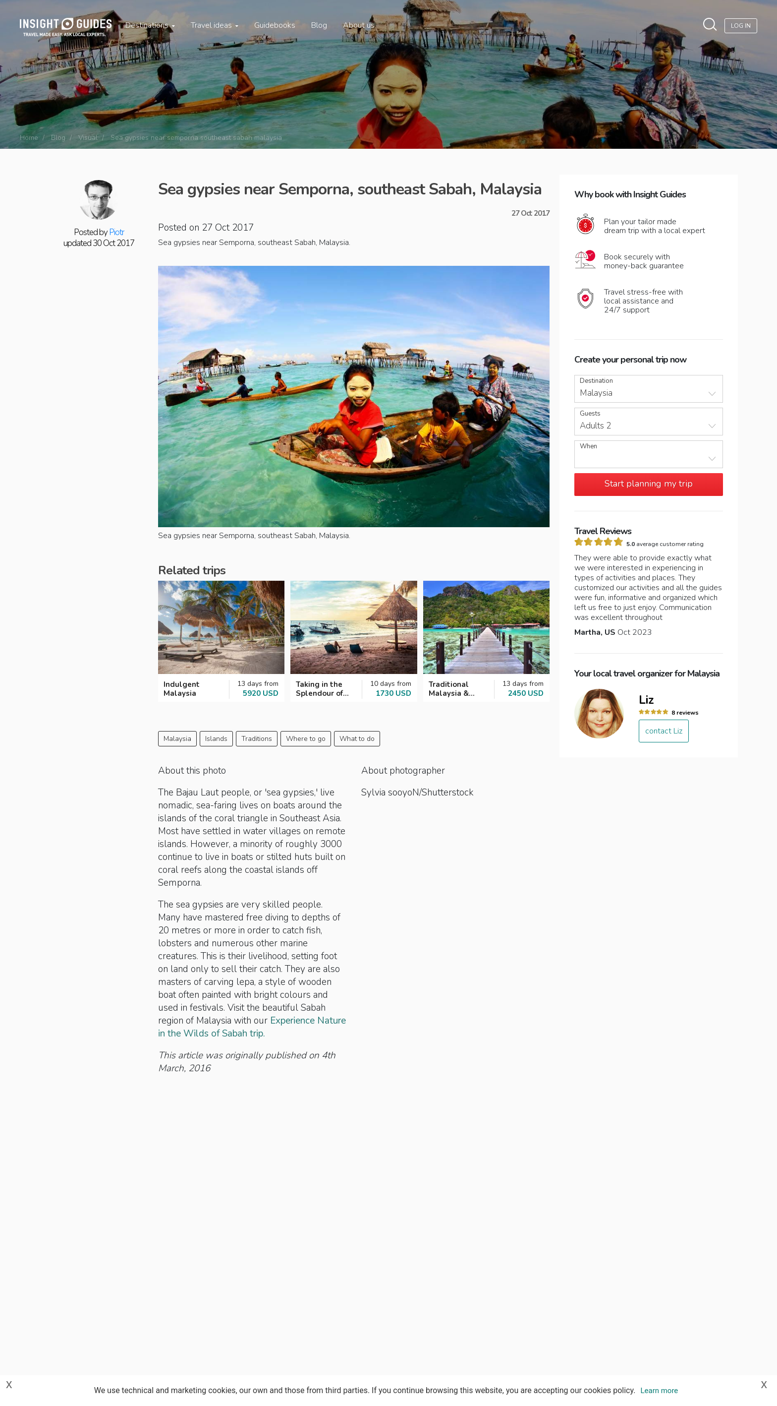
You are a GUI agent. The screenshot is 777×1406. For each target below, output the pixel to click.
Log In (741, 26)
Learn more (659, 1390)
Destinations (150, 25)
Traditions (256, 738)
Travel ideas (214, 25)
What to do (357, 738)
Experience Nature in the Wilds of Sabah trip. (252, 1027)
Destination (596, 381)
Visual (88, 137)
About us (359, 25)
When (588, 446)
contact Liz (663, 731)
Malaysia (177, 738)
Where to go (306, 738)
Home (29, 137)
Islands (216, 738)
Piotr (116, 232)
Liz (646, 700)
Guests (590, 414)
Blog (319, 25)
